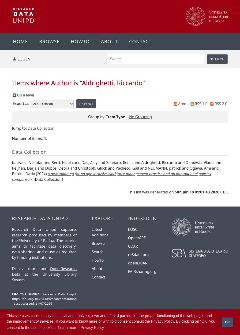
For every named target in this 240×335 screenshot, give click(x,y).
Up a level (25, 95)
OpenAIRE (137, 237)
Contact (140, 41)
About (109, 41)
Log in (24, 59)
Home (20, 41)
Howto (80, 41)
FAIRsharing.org (142, 271)
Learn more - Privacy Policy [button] (81, 328)
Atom (183, 103)
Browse (49, 41)
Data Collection (41, 128)
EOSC (132, 229)
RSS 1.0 (201, 103)
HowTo (98, 260)
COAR (133, 246)
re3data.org (138, 254)
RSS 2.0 (221, 103)
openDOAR (137, 263)
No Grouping (140, 116)
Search (98, 251)
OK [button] (227, 322)
